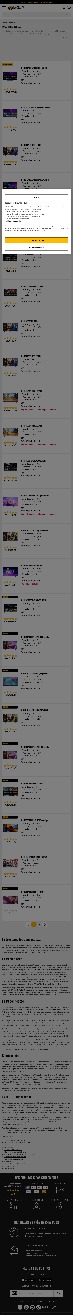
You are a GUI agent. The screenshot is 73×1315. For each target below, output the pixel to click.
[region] (36, 221)
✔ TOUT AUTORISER (36, 240)
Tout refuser (36, 197)
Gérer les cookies (36, 247)
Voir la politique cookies (13, 221)
